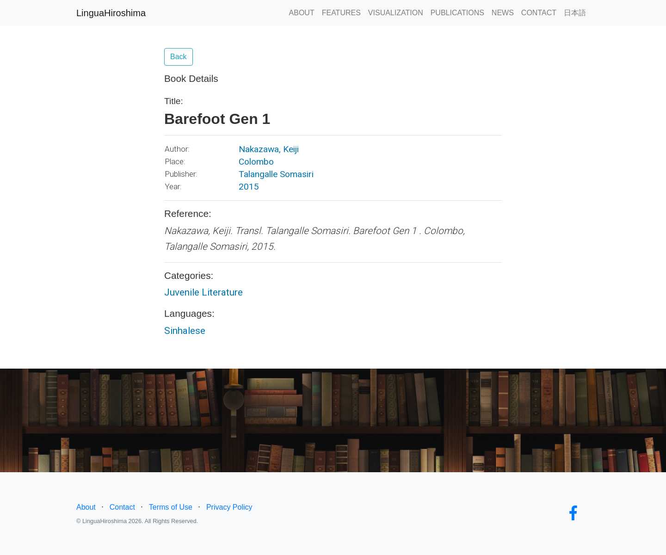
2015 (249, 186)
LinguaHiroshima (111, 13)
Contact (122, 507)
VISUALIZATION (395, 13)
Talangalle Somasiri (276, 174)
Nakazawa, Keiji (269, 149)
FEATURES (341, 13)
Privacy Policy (229, 507)
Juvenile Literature (203, 292)
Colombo (256, 161)
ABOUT (301, 13)
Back (178, 57)
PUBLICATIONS (457, 13)
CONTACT (538, 13)
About (86, 507)
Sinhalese (184, 330)
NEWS (503, 13)
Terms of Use (170, 507)
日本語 (575, 13)
